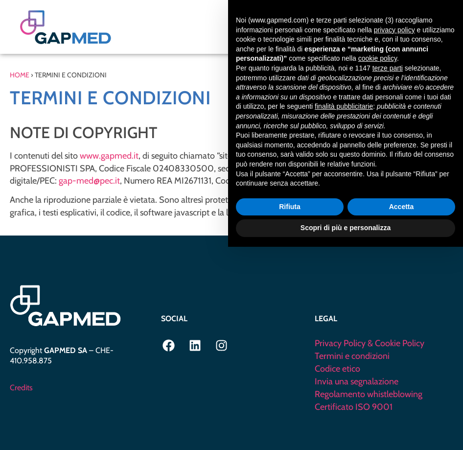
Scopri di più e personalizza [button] (346, 431)
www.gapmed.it (109, 155)
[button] (430, 27)
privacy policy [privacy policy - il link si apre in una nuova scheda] (394, 233)
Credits (21, 387)
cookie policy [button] (377, 262)
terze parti (387, 271)
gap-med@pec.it (89, 180)
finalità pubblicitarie (344, 309)
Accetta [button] (401, 410)
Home (19, 75)
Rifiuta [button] (290, 410)
